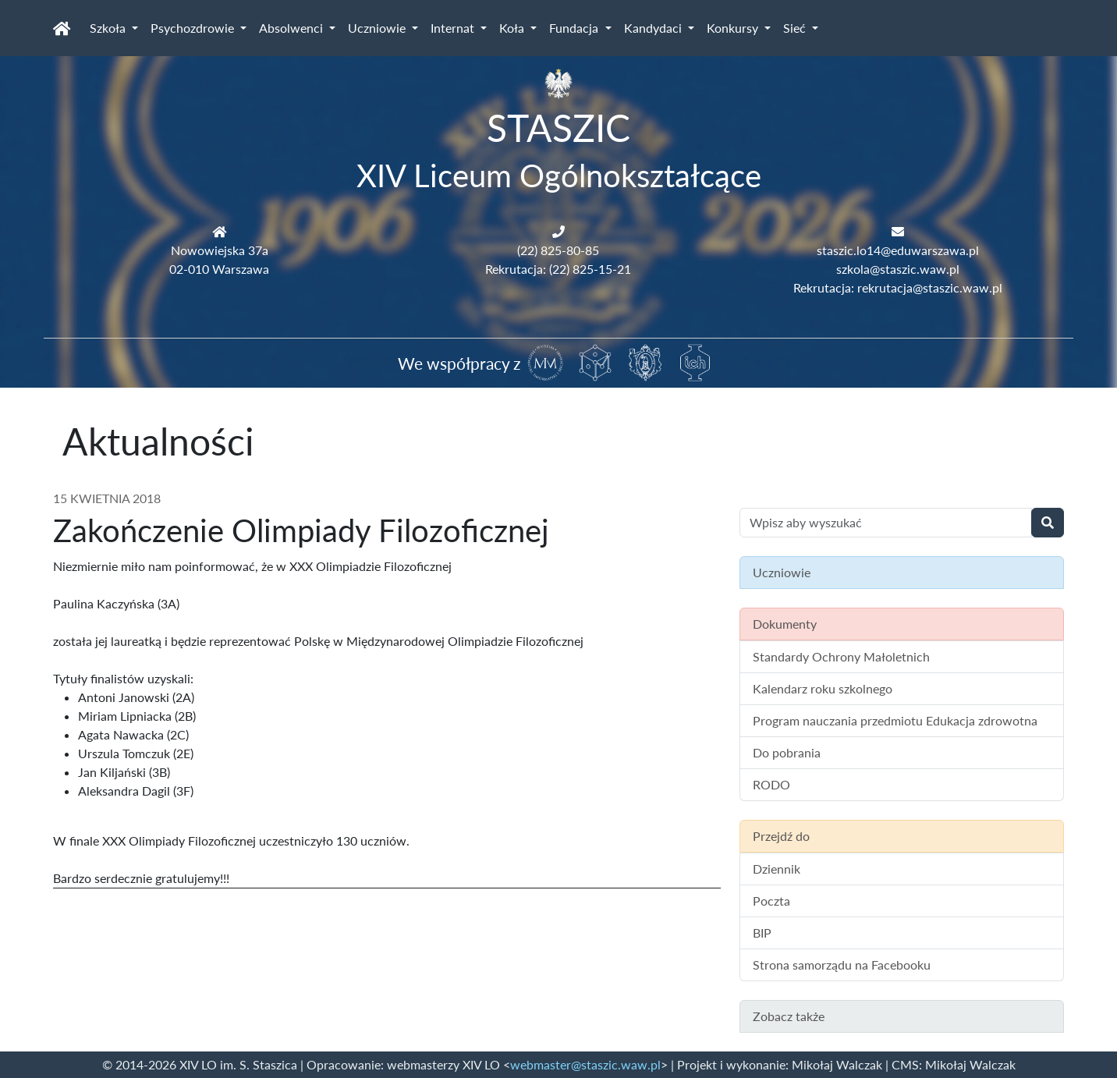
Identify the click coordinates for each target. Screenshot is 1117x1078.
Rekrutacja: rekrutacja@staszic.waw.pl (897, 287)
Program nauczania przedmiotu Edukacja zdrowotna (895, 720)
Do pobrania (787, 752)
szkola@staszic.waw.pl (897, 268)
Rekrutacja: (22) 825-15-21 (558, 268)
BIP (762, 932)
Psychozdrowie (194, 27)
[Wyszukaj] (1047, 522)
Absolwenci (292, 27)
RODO (771, 784)
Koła (513, 27)
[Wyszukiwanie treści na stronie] (885, 522)
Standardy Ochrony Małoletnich (841, 656)
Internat (454, 27)
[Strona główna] (62, 28)
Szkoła (109, 27)
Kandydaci (654, 27)
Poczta (771, 900)
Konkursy (734, 27)
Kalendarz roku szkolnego (822, 688)
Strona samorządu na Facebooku (842, 964)
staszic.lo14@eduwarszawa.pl (898, 250)
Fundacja (575, 27)
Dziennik (776, 868)
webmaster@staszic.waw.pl (585, 1064)
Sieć (796, 27)
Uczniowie (378, 27)
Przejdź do (781, 835)
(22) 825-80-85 (558, 250)
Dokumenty (785, 623)
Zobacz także (788, 1016)
